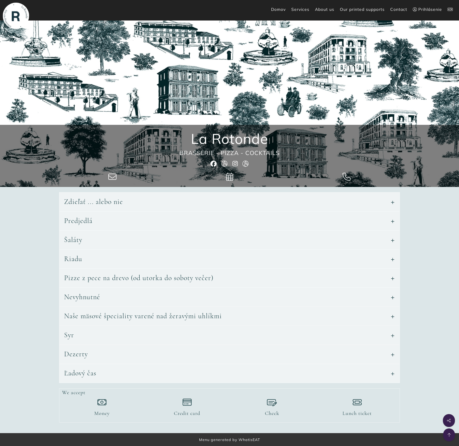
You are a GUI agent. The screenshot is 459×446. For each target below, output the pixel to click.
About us (324, 9)
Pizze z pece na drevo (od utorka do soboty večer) (138, 278)
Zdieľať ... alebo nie (93, 202)
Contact (398, 9)
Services (300, 9)
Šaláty (73, 240)
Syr (69, 335)
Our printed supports (362, 9)
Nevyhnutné (82, 297)
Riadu (73, 259)
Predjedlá (78, 221)
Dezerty (76, 354)
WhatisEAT (249, 439)
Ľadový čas (80, 373)
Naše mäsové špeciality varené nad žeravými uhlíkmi (143, 316)
